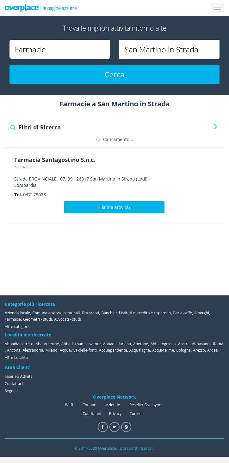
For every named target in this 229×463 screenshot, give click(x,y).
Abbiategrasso (163, 344)
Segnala (12, 391)
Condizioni (92, 413)
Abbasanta (201, 344)
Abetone (140, 344)
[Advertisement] (192, 259)
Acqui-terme (163, 350)
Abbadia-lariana (117, 344)
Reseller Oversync (145, 404)
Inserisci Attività (19, 376)
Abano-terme (47, 344)
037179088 (34, 195)
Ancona (13, 350)
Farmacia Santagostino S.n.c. (55, 159)
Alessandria (32, 350)
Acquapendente (113, 350)
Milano (52, 350)
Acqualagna (139, 350)
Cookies (136, 413)
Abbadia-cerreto (19, 344)
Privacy (115, 413)
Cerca (114, 74)
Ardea (212, 350)
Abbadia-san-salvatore (81, 344)
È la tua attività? (114, 207)
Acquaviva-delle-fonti (78, 350)
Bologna (183, 350)
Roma (218, 344)
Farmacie (23, 166)
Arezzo (199, 350)
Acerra (184, 344)
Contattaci (14, 383)
